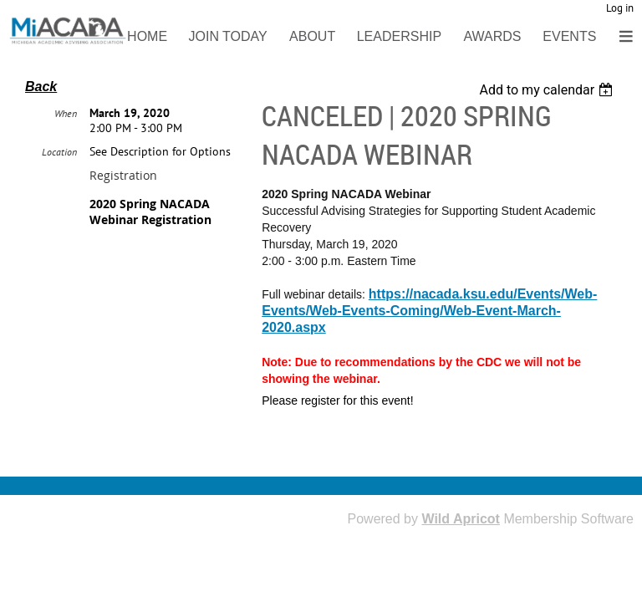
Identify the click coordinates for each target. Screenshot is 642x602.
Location (59, 191)
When (65, 152)
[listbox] (548, 89)
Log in (620, 8)
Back (41, 86)
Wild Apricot (460, 519)
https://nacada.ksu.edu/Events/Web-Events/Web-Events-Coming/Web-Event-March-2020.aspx (429, 310)
